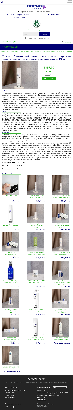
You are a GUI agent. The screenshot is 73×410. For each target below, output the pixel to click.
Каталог (9, 51)
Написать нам (10, 397)
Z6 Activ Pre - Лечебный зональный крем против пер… (11, 310)
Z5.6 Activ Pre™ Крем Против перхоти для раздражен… (11, 281)
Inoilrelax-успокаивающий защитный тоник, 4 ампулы (36, 253)
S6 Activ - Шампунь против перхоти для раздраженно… (61, 196)
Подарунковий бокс (11, 195)
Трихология (15, 51)
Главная (3, 51)
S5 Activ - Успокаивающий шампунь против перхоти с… (36, 197)
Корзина (68, 42)
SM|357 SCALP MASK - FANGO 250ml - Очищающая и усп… (36, 281)
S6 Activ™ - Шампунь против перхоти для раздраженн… (61, 253)
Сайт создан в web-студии (45, 405)
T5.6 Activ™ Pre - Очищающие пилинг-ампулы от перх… (11, 254)
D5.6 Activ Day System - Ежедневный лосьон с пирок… (36, 225)
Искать (44, 34)
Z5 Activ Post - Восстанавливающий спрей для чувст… (62, 282)
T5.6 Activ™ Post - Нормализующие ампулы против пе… (61, 225)
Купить (51, 79)
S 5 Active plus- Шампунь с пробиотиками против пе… (11, 224)
